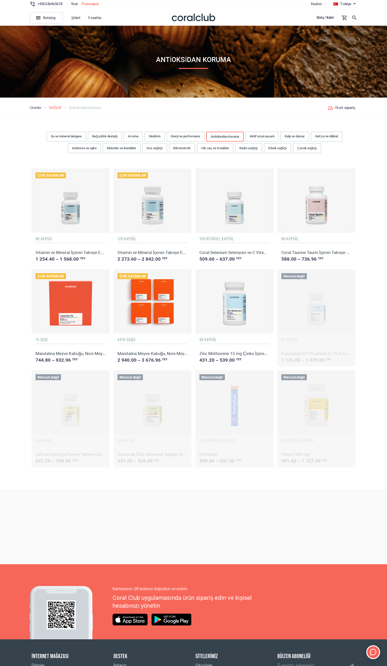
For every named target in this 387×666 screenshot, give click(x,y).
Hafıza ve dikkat (326, 136)
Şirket (75, 18)
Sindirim (154, 136)
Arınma (133, 136)
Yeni (74, 4)
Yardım (316, 4)
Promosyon (90, 4)
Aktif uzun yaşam (262, 136)
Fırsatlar (95, 18)
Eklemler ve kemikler (121, 148)
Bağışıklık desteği (104, 136)
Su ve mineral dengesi (66, 136)
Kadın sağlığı (248, 148)
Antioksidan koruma (225, 136)
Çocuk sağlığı (307, 148)
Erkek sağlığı (277, 148)
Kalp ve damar (295, 136)
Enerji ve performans (185, 136)
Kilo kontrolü (182, 148)
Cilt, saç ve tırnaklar (215, 148)
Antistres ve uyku (84, 148)
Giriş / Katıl (325, 18)
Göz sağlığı (155, 148)
